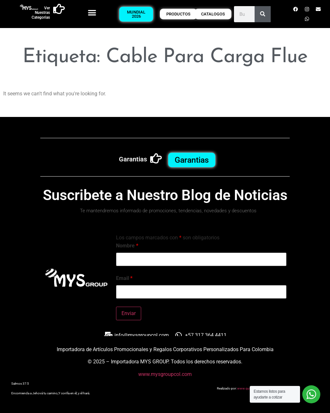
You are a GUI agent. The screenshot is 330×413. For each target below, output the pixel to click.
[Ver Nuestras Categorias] (59, 9)
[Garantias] (156, 158)
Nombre (127, 245)
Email (124, 278)
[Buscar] (263, 14)
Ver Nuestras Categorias (41, 13)
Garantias (133, 159)
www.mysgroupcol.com (165, 374)
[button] (92, 12)
